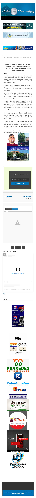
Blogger (22, 493)
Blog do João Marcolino (17, 492)
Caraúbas (5, 296)
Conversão (8, 209)
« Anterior (6, 198)
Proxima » (28, 198)
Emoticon (15, 209)
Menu (4, 18)
